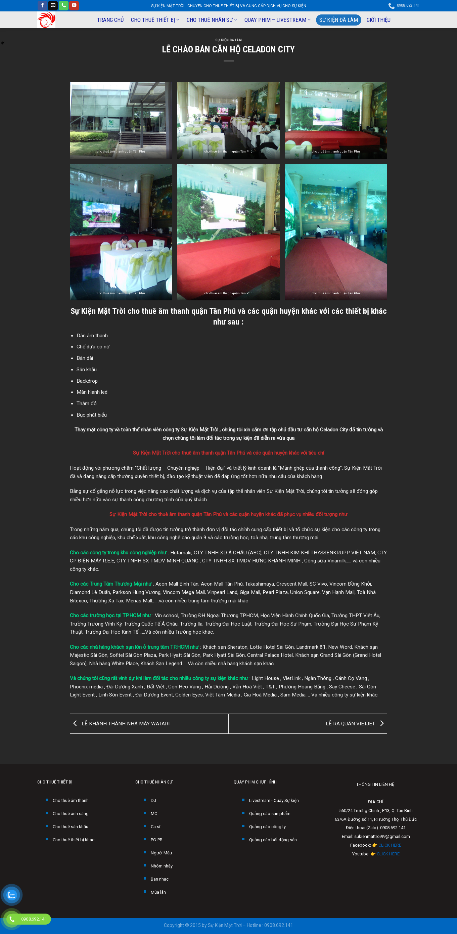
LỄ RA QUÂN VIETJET (356, 723)
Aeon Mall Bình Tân (176, 584)
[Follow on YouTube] (74, 6)
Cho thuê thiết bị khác (73, 839)
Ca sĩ (155, 826)
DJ (153, 800)
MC (154, 813)
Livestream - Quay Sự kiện (274, 800)
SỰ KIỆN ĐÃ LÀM (338, 19)
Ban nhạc (160, 879)
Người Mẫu (161, 852)
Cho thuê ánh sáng (71, 813)
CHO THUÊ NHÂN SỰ (212, 19)
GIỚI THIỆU (379, 19)
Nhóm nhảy (162, 865)
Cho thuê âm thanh (71, 800)
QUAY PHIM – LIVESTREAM (277, 19)
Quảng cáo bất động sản (273, 839)
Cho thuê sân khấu (70, 826)
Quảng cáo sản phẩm (269, 813)
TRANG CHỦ (110, 19)
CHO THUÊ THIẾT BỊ (155, 19)
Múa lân (158, 892)
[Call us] (63, 6)
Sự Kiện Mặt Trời (98, 311)
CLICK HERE (389, 845)
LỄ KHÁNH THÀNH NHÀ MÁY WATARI (120, 723)
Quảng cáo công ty (267, 826)
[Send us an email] (53, 6)
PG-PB (157, 839)
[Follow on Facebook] (42, 6)
